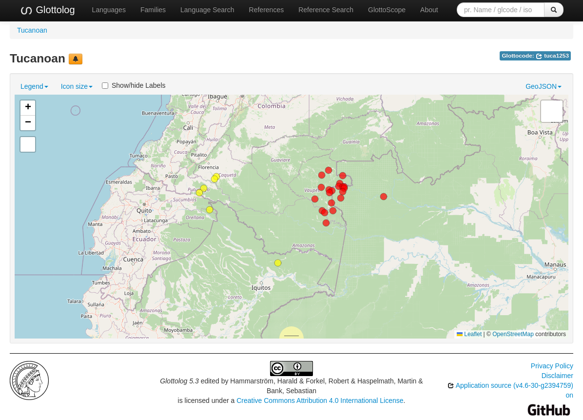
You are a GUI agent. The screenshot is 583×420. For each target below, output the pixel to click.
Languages (109, 10)
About (429, 10)
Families (153, 10)
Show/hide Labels (134, 85)
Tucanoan (32, 30)
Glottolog (47, 10)
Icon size (77, 86)
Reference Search (325, 10)
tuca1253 (552, 55)
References (266, 10)
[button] (326, 223)
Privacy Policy (552, 366)
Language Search (207, 10)
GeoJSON (543, 86)
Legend (34, 86)
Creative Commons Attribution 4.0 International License (319, 400)
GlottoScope (387, 10)
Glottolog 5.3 (179, 381)
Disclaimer (557, 376)
